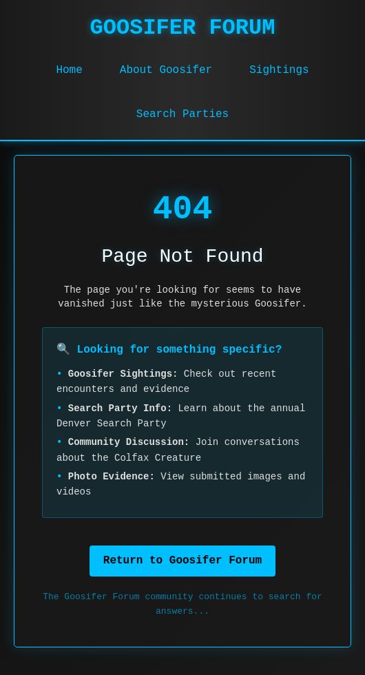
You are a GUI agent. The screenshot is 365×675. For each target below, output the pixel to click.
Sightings (279, 70)
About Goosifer (166, 70)
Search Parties (182, 114)
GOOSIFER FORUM (182, 28)
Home (69, 70)
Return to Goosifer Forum (182, 560)
